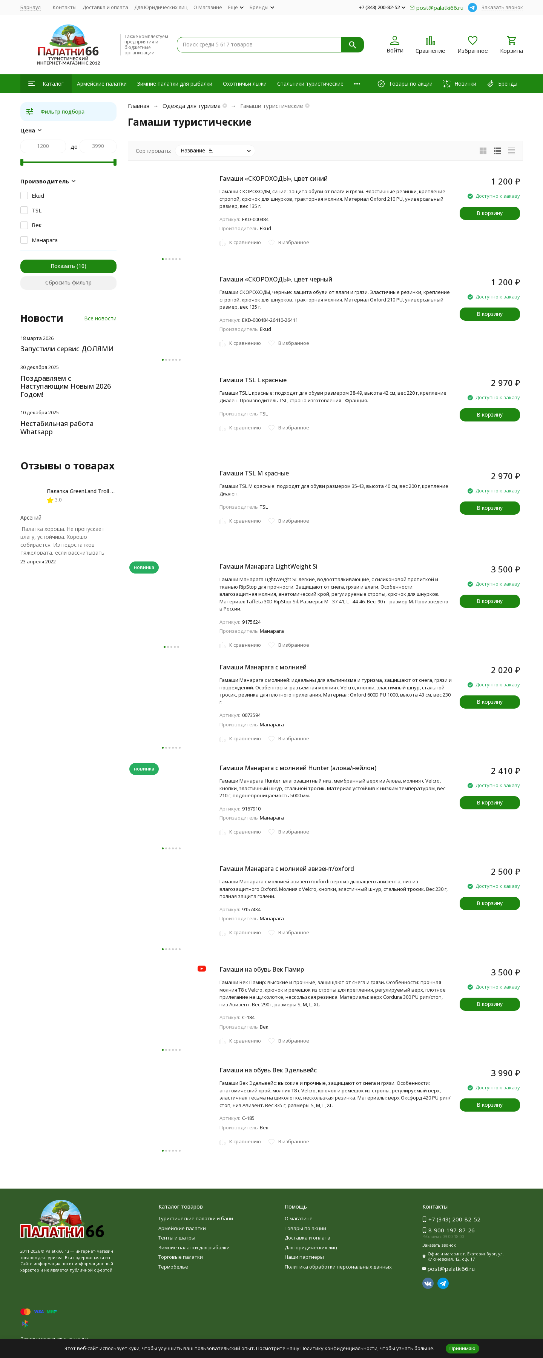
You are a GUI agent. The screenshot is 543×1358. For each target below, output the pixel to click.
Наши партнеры (304, 1256)
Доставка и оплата (105, 7)
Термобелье (173, 1266)
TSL (36, 210)
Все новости (100, 318)
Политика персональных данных (54, 1338)
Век (36, 225)
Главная (138, 105)
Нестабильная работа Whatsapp (57, 427)
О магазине (299, 1218)
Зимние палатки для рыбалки (174, 83)
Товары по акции (305, 1228)
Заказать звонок (502, 7)
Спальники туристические (310, 83)
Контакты (65, 7)
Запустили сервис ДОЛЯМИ (67, 348)
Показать (63, 265)
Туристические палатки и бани (195, 1218)
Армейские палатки (102, 83)
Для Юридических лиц (160, 7)
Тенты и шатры (176, 1237)
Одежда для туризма (192, 105)
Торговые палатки (180, 1256)
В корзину (490, 213)
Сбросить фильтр (68, 282)
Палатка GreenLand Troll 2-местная (92, 491)
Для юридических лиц (311, 1247)
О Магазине (207, 7)
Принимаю (462, 1348)
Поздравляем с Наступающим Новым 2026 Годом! (65, 386)
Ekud (38, 195)
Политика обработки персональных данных (338, 1266)
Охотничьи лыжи (245, 83)
